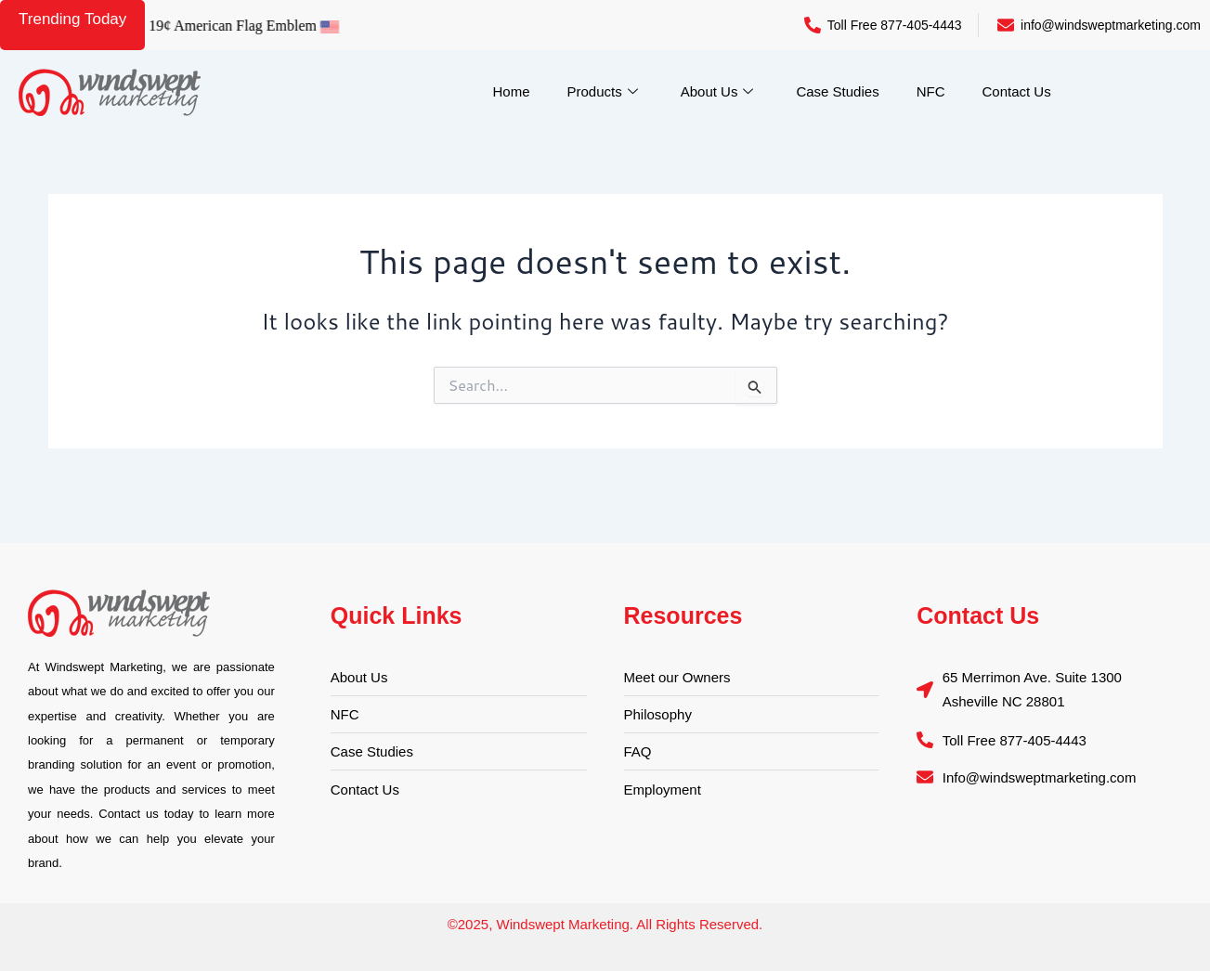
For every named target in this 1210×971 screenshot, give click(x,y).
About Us (717, 92)
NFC (931, 91)
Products (602, 92)
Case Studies (837, 91)
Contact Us (1016, 91)
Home (511, 91)
